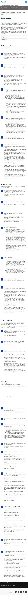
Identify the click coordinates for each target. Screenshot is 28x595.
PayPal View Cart (4, 39)
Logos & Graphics (18, 582)
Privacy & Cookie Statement (6, 585)
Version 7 (2, 8)
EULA (14, 585)
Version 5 (13, 8)
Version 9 (17, 7)
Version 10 (12, 7)
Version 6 (7, 8)
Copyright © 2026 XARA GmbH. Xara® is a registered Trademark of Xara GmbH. (14, 589)
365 (1, 7)
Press (8, 582)
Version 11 (6, 7)
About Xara (3, 582)
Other (2, 14)
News (12, 582)
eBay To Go (3, 40)
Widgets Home (3, 12)
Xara (3, 2)
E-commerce (13, 12)
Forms (8, 12)
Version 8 (22, 7)
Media (24, 12)
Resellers (24, 582)
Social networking (18, 12)
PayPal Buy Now (3, 37)
